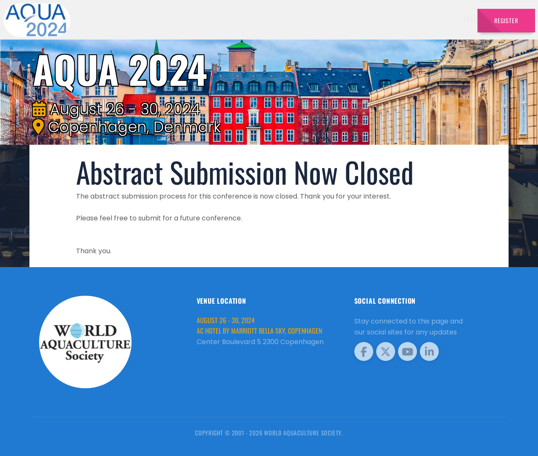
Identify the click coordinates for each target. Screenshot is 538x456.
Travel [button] (449, 19)
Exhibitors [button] (290, 19)
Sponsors (374, 19)
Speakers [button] (246, 19)
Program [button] (411, 19)
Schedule (336, 19)
